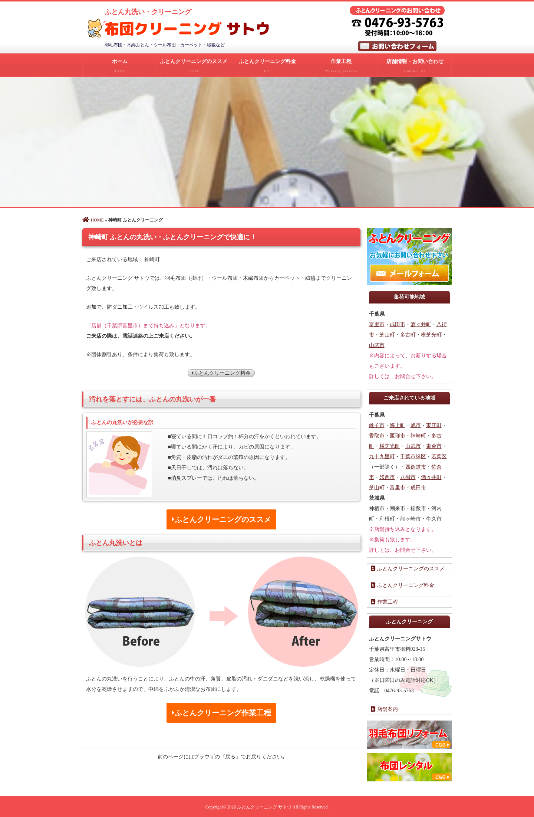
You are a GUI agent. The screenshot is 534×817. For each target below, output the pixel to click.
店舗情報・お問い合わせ (414, 67)
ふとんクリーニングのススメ (193, 67)
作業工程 (341, 67)
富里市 (377, 324)
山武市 (377, 344)
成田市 (397, 324)
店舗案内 (384, 708)
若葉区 (439, 456)
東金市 (434, 445)
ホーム (119, 67)
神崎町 (418, 435)
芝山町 (387, 334)
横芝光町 (431, 334)
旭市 (416, 424)
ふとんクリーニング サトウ (264, 806)
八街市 (408, 476)
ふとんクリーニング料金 (267, 67)
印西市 (387, 476)
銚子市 (377, 424)
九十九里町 (382, 456)
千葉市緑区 (413, 456)
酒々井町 (421, 324)
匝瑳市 (397, 435)
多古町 (408, 334)
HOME (93, 219)
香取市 (377, 435)
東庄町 (434, 424)
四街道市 (415, 466)
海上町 (397, 424)
